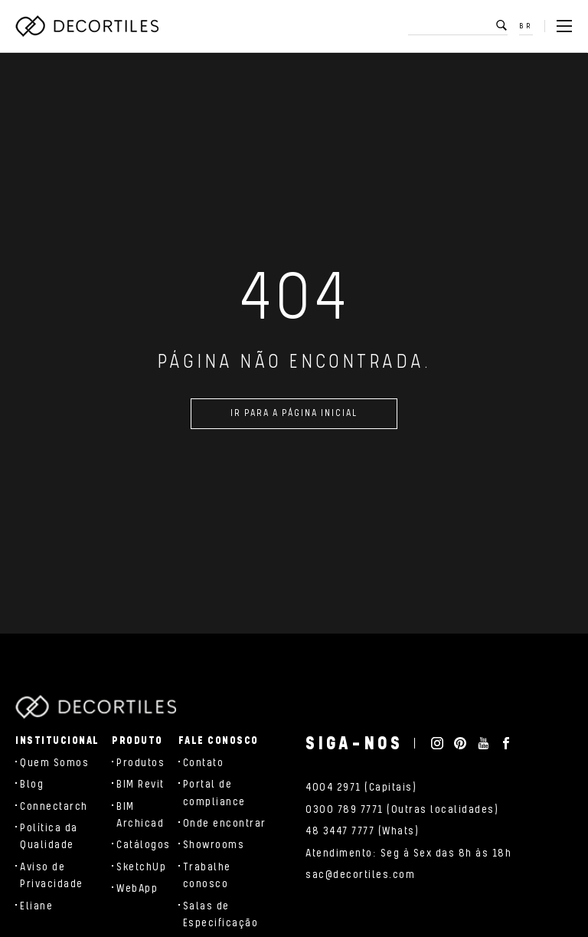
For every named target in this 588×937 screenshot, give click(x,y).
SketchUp (141, 867)
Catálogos (143, 845)
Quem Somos (54, 763)
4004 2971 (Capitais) (360, 787)
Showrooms (214, 845)
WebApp (137, 889)
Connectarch (54, 807)
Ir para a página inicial (294, 419)
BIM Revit (140, 784)
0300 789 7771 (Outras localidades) (401, 810)
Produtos (140, 763)
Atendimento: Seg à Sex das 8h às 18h (408, 853)
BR (527, 26)
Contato (203, 763)
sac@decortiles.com (360, 875)
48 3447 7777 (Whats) (362, 831)
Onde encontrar (224, 823)
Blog (32, 784)
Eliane (36, 906)
